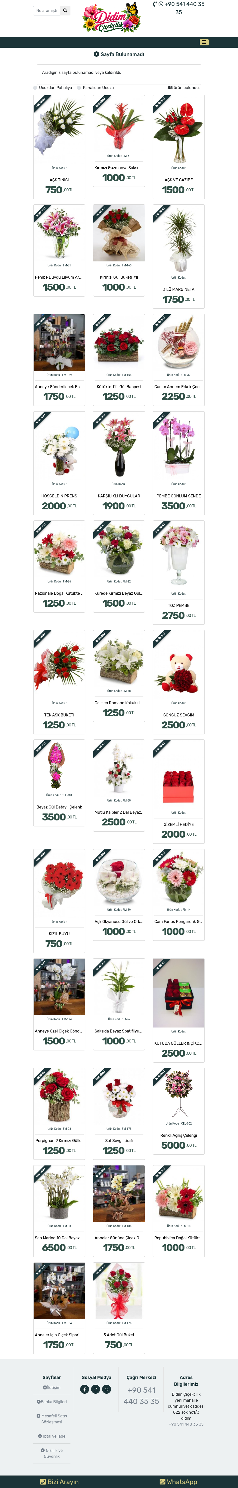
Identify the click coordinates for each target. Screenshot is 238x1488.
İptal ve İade (51, 1436)
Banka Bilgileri (52, 1401)
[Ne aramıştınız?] (46, 10)
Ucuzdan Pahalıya (55, 87)
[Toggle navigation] (204, 42)
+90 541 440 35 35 (141, 1396)
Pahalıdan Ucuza (98, 87)
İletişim (51, 1387)
